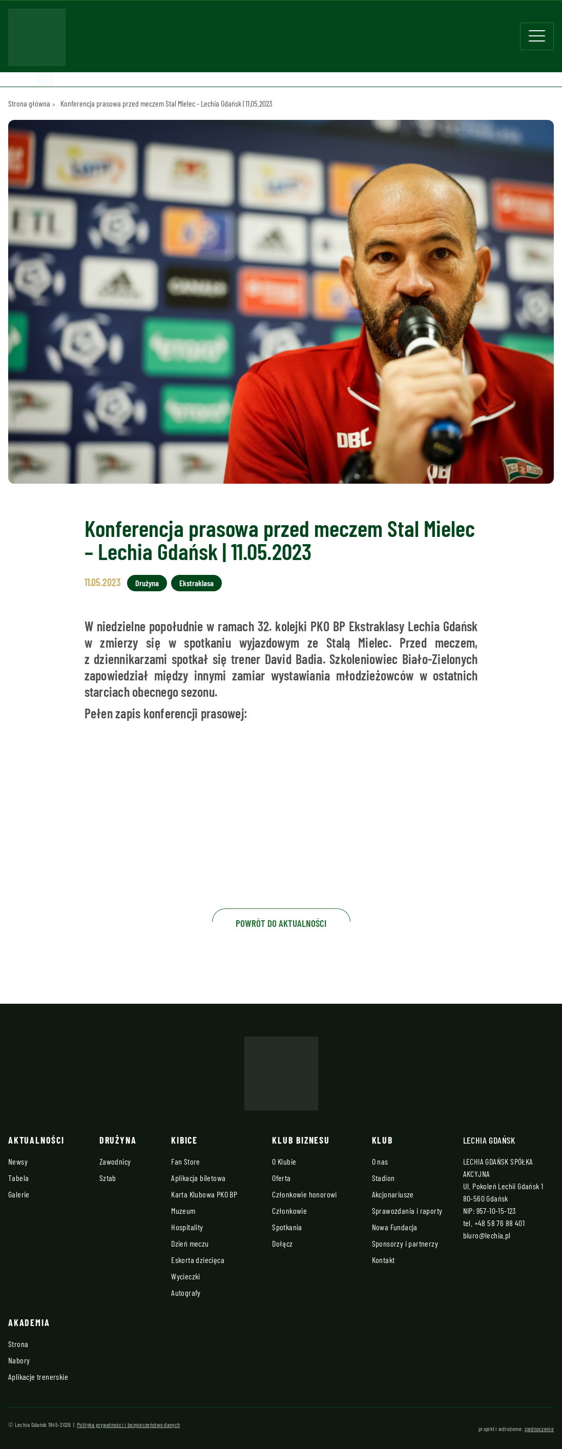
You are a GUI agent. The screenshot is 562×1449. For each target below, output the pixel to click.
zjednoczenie (539, 1428)
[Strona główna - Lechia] (37, 40)
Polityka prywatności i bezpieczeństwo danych (128, 1424)
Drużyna (147, 583)
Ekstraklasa (196, 583)
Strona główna (29, 103)
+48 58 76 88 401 (499, 1223)
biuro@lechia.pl (487, 1235)
